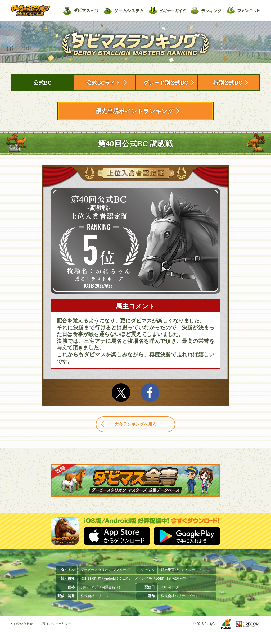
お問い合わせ (23, 624)
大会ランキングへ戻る (135, 424)
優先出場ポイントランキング (135, 111)
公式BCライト (104, 83)
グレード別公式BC (165, 83)
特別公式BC (227, 83)
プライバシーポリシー (55, 624)
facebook (150, 392)
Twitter (121, 392)
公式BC (42, 83)
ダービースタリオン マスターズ (30, 10)
